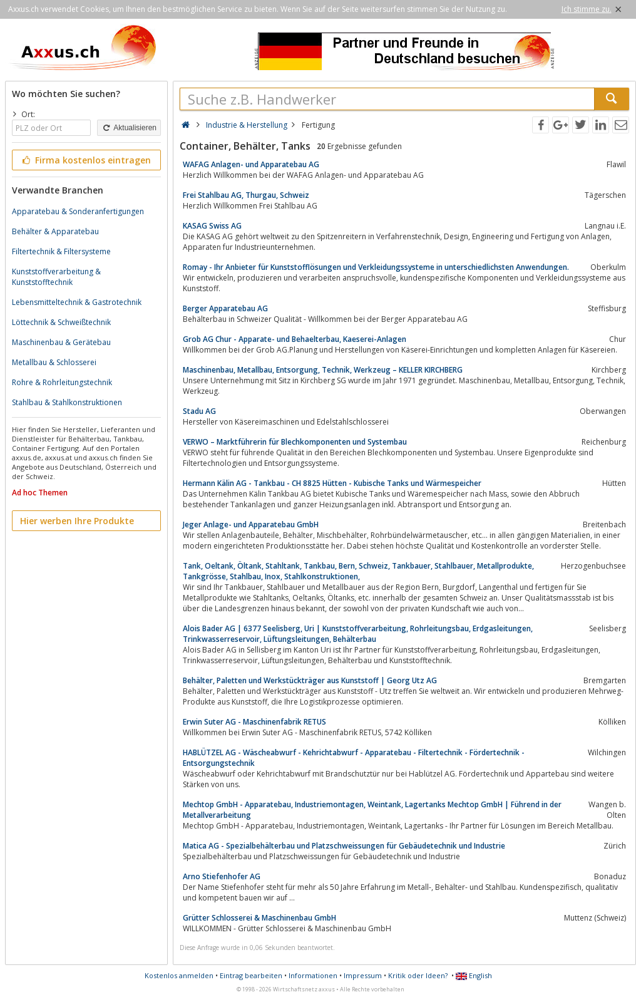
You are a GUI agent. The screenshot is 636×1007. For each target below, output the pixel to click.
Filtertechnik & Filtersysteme (61, 251)
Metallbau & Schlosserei (54, 362)
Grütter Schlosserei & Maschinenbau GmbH (259, 917)
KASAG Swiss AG (212, 225)
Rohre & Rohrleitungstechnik (62, 382)
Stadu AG (199, 411)
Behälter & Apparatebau (55, 231)
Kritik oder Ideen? (418, 975)
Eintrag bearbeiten (251, 975)
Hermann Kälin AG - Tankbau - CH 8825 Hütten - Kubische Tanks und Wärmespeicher (332, 483)
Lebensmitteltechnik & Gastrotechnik (76, 302)
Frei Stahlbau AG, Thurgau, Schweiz (246, 195)
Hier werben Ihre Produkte (77, 521)
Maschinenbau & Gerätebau (61, 342)
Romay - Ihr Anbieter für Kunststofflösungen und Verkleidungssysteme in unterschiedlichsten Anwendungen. (376, 267)
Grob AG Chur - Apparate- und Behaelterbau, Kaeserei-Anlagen (294, 339)
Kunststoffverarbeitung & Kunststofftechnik (56, 276)
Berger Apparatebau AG (225, 308)
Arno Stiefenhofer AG (221, 876)
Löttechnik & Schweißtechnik (61, 322)
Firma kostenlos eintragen (85, 160)
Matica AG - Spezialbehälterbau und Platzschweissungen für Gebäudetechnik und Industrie (344, 845)
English (474, 975)
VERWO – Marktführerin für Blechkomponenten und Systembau (295, 441)
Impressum (363, 975)
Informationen (313, 975)
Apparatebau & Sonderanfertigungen (78, 211)
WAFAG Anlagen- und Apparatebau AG (251, 164)
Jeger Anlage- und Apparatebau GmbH (251, 524)
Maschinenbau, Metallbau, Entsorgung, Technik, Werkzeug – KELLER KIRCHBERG (323, 369)
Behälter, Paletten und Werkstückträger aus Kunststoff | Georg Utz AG (310, 680)
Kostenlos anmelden (179, 975)
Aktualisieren (128, 127)
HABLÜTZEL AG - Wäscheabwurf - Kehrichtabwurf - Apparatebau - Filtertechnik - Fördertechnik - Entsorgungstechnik (354, 757)
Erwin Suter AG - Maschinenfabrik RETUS (254, 721)
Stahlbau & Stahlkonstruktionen (67, 402)
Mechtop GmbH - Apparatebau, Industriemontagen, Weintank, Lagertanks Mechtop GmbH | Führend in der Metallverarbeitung (372, 809)
